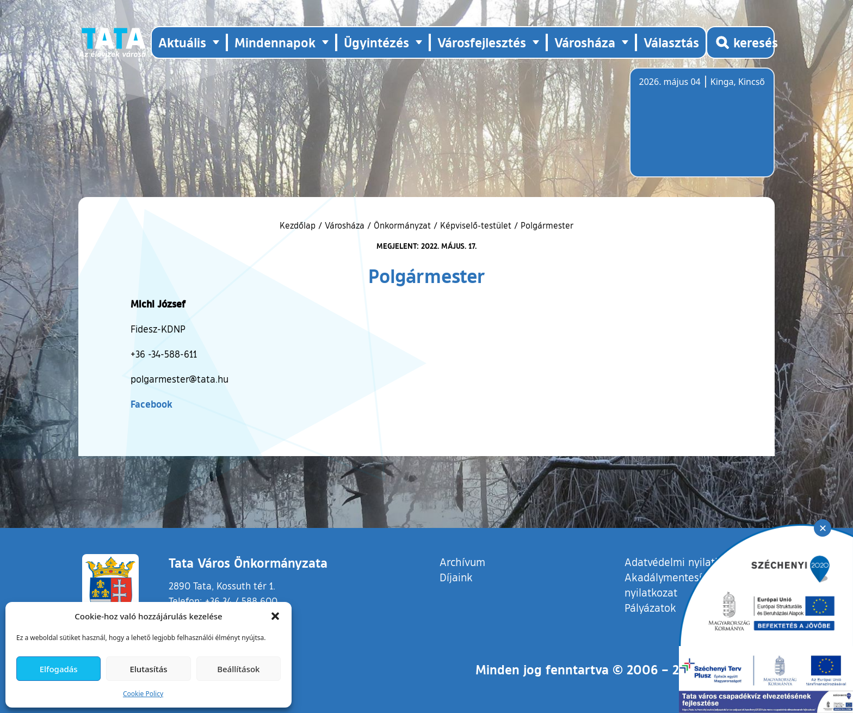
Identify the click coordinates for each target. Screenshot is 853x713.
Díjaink (456, 577)
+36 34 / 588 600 (241, 601)
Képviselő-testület (475, 225)
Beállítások (238, 668)
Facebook (151, 403)
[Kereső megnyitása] (740, 42)
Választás (671, 42)
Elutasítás (148, 668)
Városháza (344, 225)
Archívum (462, 561)
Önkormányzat (402, 225)
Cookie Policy (143, 693)
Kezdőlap (299, 225)
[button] (275, 616)
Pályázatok (650, 607)
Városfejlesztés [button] (481, 42)
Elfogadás (59, 668)
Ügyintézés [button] (376, 42)
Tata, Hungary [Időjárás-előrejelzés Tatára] (700, 129)
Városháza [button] (584, 42)
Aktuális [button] (182, 42)
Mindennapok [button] (275, 42)
